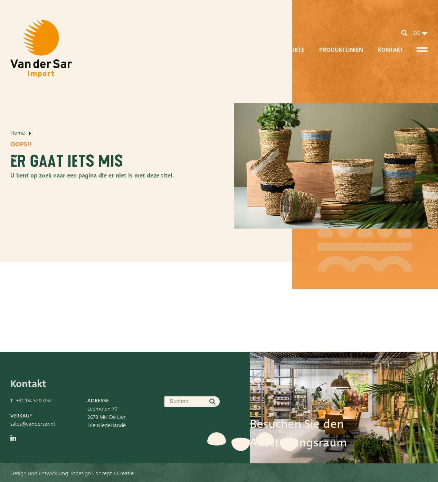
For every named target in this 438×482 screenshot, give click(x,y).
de (416, 33)
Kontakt (390, 50)
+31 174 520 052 (34, 400)
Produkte (289, 50)
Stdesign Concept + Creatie (102, 473)
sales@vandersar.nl (32, 424)
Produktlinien (341, 50)
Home (17, 133)
